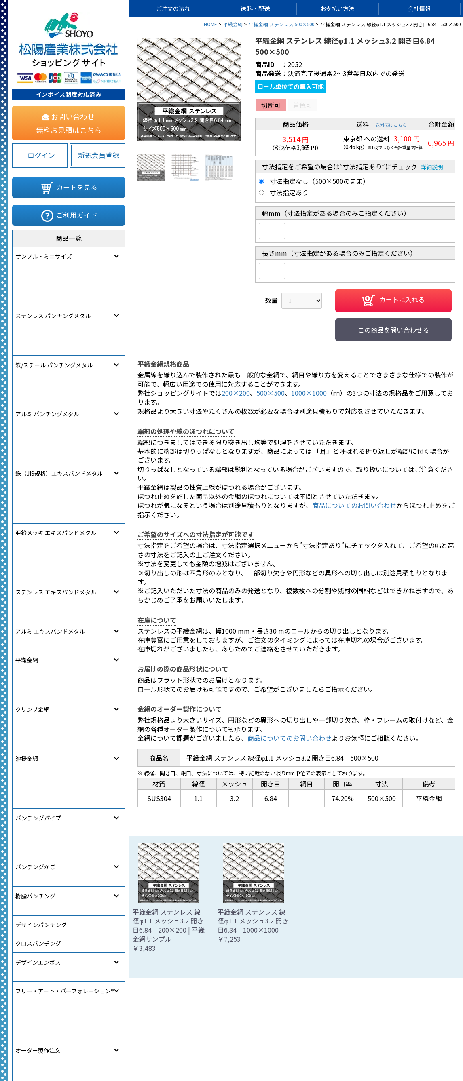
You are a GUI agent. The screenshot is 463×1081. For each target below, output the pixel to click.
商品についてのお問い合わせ (354, 505)
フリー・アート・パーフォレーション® (64, 573)
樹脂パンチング (35, 499)
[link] (38, 627)
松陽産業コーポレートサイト (419, 1051)
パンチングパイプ (38, 461)
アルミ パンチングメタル (47, 312)
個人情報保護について (214, 1051)
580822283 (116, 628)
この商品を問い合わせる (393, 330)
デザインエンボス (38, 555)
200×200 (236, 393)
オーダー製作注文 (38, 592)
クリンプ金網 (32, 424)
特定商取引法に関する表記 (334, 1051)
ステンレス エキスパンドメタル (55, 368)
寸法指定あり (289, 192)
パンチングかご (35, 480)
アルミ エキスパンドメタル (50, 387)
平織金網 (26, 406)
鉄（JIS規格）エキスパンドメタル (59, 331)
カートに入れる (393, 300)
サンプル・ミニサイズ (43, 256)
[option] (189, 89)
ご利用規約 (271, 1051)
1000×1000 (309, 393)
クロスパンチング (38, 536)
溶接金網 (26, 443)
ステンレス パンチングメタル (53, 275)
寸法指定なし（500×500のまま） (319, 181)
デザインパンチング (41, 518)
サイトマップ (154, 1051)
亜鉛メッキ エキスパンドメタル (55, 350)
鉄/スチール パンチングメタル (54, 293)
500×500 (270, 393)
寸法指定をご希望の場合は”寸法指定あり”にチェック (339, 166)
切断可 (271, 105)
